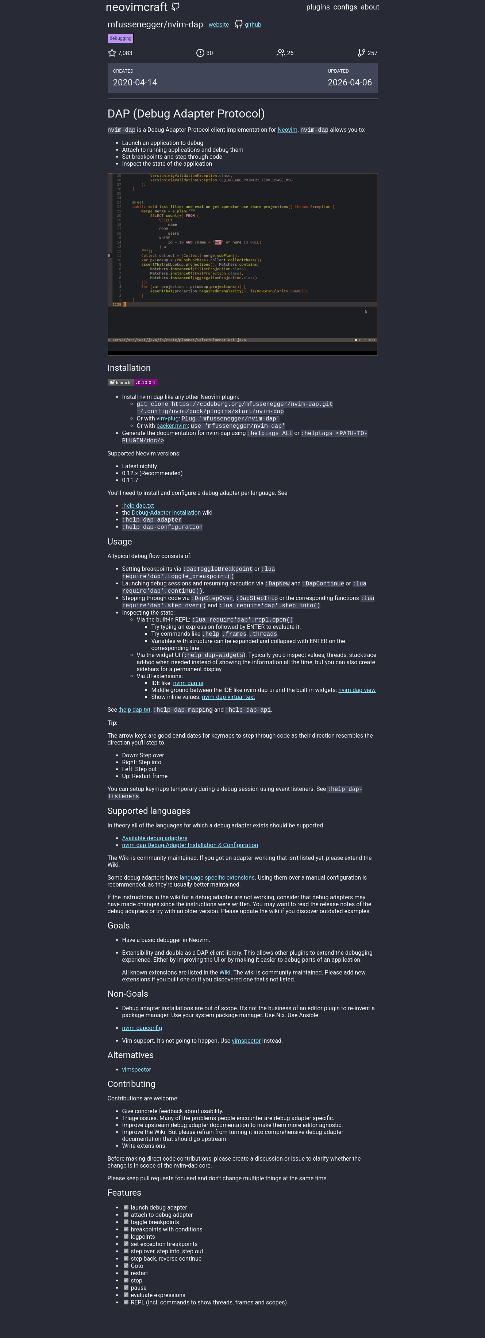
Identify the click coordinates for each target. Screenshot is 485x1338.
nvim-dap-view (357, 703)
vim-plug (168, 421)
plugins (318, 7)
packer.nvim (172, 429)
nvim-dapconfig (142, 1043)
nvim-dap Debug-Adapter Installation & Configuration (190, 860)
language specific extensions (217, 892)
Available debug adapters (155, 853)
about (370, 7)
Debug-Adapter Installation (166, 517)
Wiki (224, 987)
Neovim (288, 130)
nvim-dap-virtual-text (228, 710)
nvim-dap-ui (188, 696)
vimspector (246, 1056)
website (219, 24)
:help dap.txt (138, 510)
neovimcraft (137, 7)
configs (345, 7)
